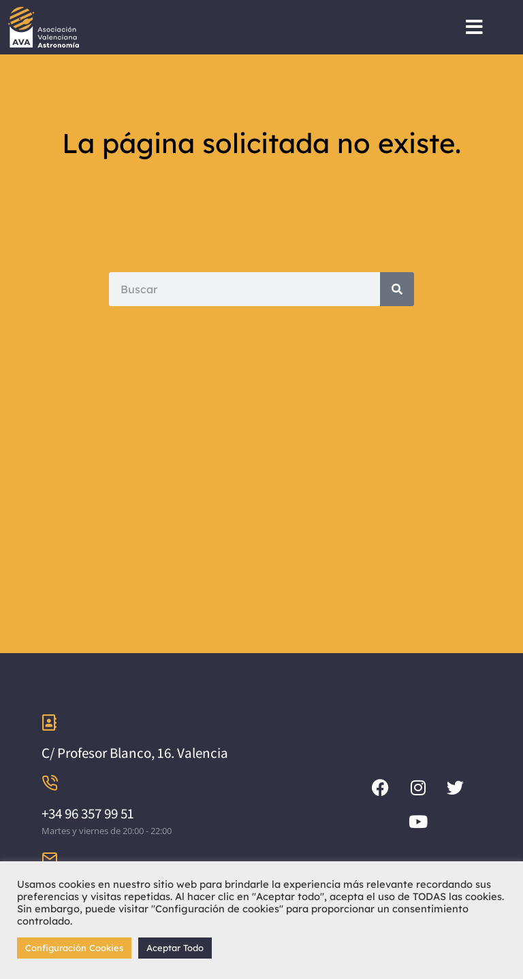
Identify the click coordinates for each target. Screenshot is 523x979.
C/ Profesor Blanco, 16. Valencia (135, 753)
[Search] (397, 289)
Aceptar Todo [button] (175, 947)
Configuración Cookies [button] (74, 947)
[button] (474, 27)
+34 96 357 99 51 (88, 813)
